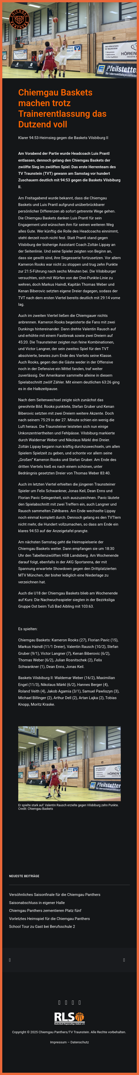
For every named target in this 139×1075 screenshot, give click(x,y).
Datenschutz (79, 1042)
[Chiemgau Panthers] (19, 19)
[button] (127, 19)
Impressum (58, 1042)
